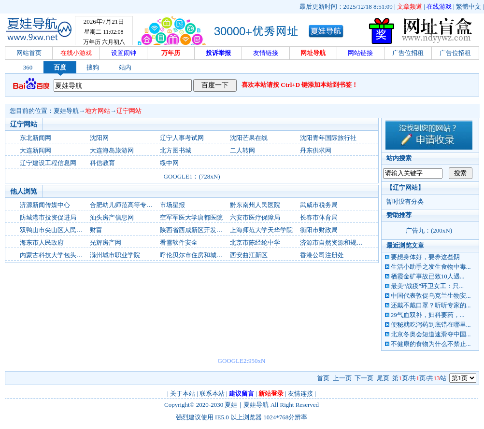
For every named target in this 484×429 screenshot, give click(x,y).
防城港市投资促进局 (48, 217)
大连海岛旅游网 (112, 150)
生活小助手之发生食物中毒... (431, 266)
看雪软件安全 (179, 242)
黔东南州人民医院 (255, 204)
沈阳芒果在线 (249, 137)
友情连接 (300, 393)
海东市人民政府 (42, 242)
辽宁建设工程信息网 (48, 162)
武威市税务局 (319, 204)
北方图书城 (175, 150)
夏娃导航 (66, 110)
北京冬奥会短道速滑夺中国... (431, 334)
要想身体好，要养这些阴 (425, 257)
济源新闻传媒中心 (45, 204)
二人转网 (242, 150)
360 (28, 67)
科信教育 (102, 162)
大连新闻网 (35, 150)
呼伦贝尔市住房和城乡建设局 (201, 255)
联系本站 (212, 393)
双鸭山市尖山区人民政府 (54, 230)
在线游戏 (439, 6)
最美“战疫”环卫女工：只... (427, 286)
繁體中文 (468, 6)
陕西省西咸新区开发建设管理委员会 (210, 230)
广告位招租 (408, 52)
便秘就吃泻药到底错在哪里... (431, 324)
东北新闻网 (35, 137)
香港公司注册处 (322, 255)
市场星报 (172, 204)
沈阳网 (99, 137)
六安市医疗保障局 (255, 217)
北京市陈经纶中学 (255, 242)
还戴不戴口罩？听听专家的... (431, 305)
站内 (125, 67)
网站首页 (29, 52)
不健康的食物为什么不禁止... (431, 343)
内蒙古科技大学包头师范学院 (60, 255)
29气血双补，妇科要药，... (428, 314)
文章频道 (409, 6)
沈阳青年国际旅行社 (328, 137)
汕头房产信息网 (112, 217)
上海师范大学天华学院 (261, 230)
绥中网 (169, 162)
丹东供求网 (315, 150)
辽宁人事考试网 (182, 137)
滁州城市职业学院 (115, 255)
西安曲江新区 (249, 255)
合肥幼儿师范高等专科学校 (127, 204)
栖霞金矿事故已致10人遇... (428, 276)
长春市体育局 (319, 217)
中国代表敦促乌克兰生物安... (431, 295)
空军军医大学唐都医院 (191, 217)
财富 (96, 230)
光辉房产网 (105, 242)
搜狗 (92, 67)
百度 (60, 67)
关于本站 (182, 393)
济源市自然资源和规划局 (334, 242)
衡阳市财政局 (319, 230)
